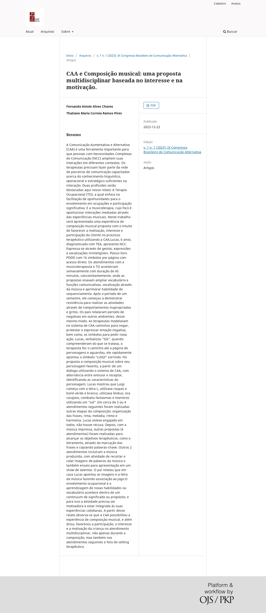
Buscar (230, 31)
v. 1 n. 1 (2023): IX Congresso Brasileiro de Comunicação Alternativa (142, 55)
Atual (30, 31)
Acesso (236, 3)
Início (70, 55)
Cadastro (220, 3)
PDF (153, 105)
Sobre (66, 31)
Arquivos (47, 31)
